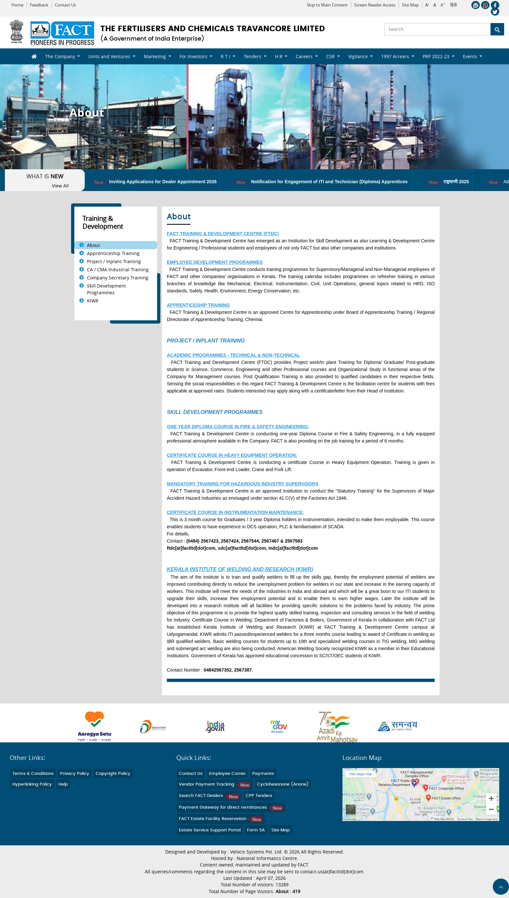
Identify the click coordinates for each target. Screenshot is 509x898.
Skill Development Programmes (106, 289)
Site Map (410, 5)
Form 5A (256, 830)
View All (60, 186)
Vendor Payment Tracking (215, 784)
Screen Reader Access (374, 5)
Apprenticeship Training (113, 253)
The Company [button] (60, 56)
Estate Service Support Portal (210, 830)
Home (17, 5)
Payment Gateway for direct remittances (231, 807)
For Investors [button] (194, 56)
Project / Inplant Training (114, 261)
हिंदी (453, 5)
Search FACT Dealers (209, 796)
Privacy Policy (74, 774)
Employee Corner (227, 774)
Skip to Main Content (327, 5)
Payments (263, 774)
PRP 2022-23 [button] (437, 56)
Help (63, 784)
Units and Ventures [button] (109, 56)
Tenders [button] (253, 56)
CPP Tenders (259, 796)
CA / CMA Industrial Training (118, 269)
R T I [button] (226, 56)
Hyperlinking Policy (32, 784)
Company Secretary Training (117, 278)
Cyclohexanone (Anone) (283, 784)
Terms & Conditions (33, 774)
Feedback (39, 5)
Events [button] (470, 56)
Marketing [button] (155, 56)
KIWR (92, 301)
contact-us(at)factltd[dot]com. (332, 872)
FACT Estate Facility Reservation (221, 819)
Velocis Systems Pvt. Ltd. (256, 852)
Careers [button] (305, 56)
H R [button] (279, 56)
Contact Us (65, 5)
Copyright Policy (113, 774)
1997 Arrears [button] (395, 56)
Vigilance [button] (358, 56)
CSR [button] (331, 56)
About (93, 245)
